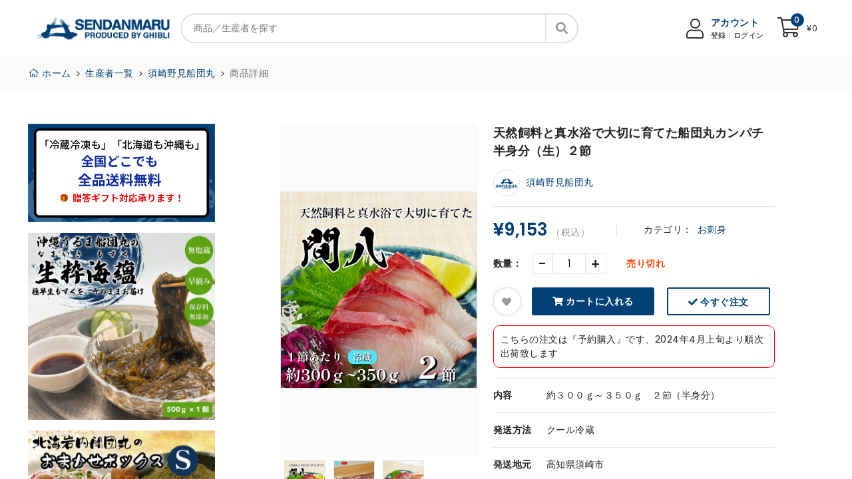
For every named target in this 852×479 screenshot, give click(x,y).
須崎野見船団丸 (182, 73)
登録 (718, 35)
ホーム (49, 73)
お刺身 (712, 229)
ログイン (749, 35)
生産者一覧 (109, 73)
